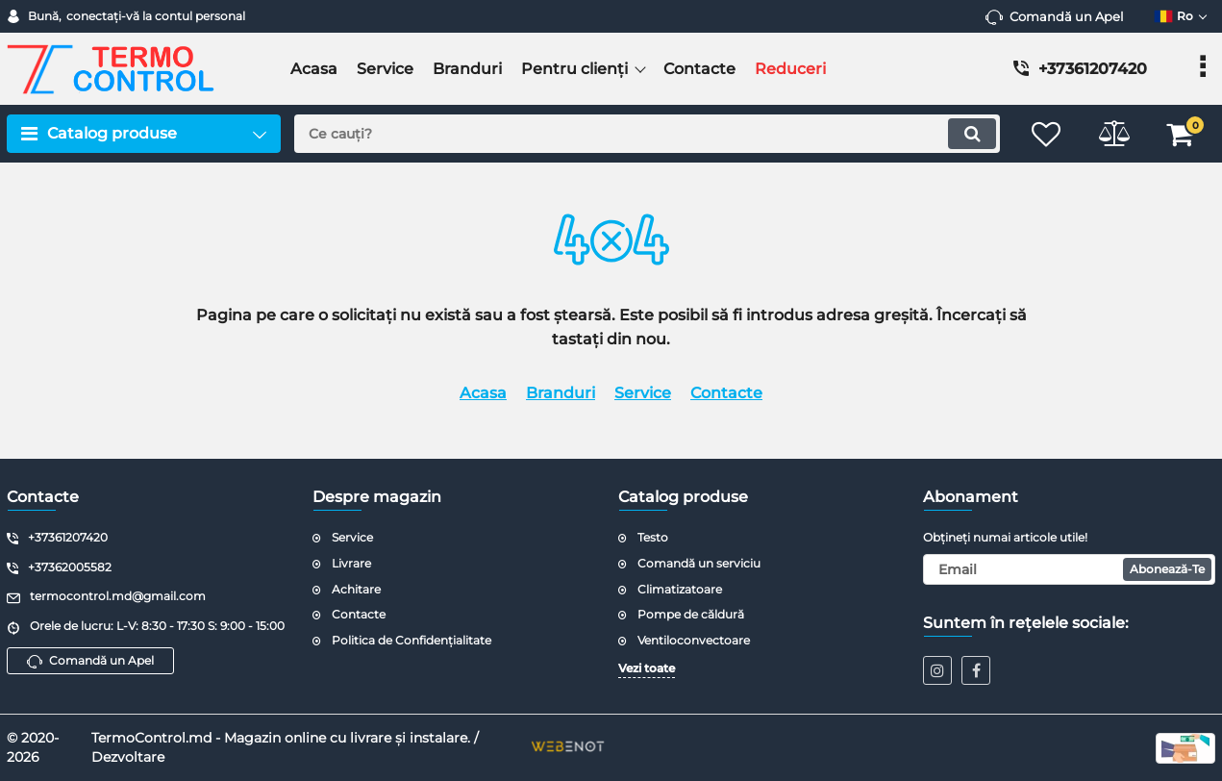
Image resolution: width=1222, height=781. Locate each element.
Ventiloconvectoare (693, 640)
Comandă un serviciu (699, 563)
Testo (652, 537)
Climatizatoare (679, 589)
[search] (647, 133)
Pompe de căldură (690, 614)
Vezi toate (646, 668)
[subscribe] (1069, 569)
